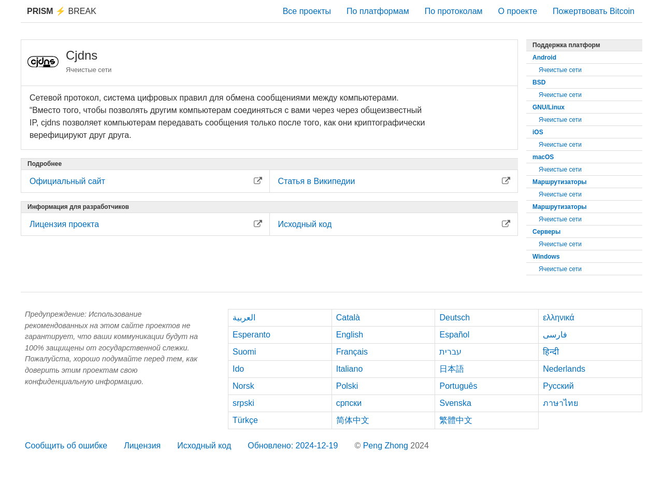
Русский (558, 386)
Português (458, 386)
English (349, 334)
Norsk (243, 386)
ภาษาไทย (560, 403)
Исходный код (204, 445)
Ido (238, 368)
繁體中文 (455, 420)
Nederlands (564, 368)
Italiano (349, 368)
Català (348, 317)
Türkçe (245, 420)
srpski (243, 403)
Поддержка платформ (566, 45)
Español (454, 334)
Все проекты (307, 11)
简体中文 (352, 420)
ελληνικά (558, 317)
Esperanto (251, 334)
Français (352, 351)
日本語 (451, 368)
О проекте (517, 11)
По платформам (378, 11)
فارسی (555, 334)
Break (61, 11)
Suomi (244, 351)
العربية (244, 317)
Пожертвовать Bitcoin (594, 11)
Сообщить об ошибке (66, 445)
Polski (347, 386)
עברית (450, 351)
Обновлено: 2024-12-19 (293, 445)
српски (349, 403)
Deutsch (454, 317)
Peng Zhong (387, 445)
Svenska (455, 403)
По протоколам (454, 11)
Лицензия (142, 445)
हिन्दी (551, 351)
